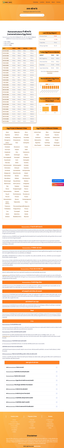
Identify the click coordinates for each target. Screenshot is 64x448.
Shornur (17, 199)
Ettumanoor (17, 147)
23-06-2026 (6, 53)
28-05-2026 (6, 116)
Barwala (48, 2)
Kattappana (26, 157)
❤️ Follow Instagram (58, 184)
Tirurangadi (17, 211)
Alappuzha (16, 132)
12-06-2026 (6, 80)
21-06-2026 (6, 58)
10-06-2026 (6, 85)
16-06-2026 (6, 70)
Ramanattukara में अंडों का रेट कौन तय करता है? (15, 376)
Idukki (26, 149)
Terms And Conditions (14, 424)
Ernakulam (7, 147)
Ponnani (17, 196)
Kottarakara (7, 168)
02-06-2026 (6, 104)
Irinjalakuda (7, 152)
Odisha (47, 140)
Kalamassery (26, 152)
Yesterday (35, 2)
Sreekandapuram (26, 199)
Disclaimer (14, 429)
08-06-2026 (6, 89)
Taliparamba (17, 202)
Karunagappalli (7, 157)
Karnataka (47, 137)
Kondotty (26, 162)
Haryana (57, 135)
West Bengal (57, 145)
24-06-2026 (6, 51)
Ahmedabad (32, 422)
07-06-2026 (6, 92)
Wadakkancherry (17, 216)
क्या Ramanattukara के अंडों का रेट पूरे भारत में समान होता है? (18, 393)
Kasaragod (16, 157)
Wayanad (26, 216)
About (53, 2)
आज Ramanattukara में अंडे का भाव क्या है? (15, 367)
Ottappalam (26, 183)
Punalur (26, 196)
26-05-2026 (6, 121)
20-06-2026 (6, 60)
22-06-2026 (6, 55)
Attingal (26, 135)
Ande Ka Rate (37, 446)
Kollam (16, 162)
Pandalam (26, 186)
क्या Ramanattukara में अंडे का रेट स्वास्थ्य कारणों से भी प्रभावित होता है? (20, 406)
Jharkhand (37, 137)
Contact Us (14, 428)
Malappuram (7, 173)
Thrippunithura (17, 208)
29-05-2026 (6, 114)
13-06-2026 (5, 77)
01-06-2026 (6, 106)
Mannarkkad (7, 175)
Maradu (17, 175)
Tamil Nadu (47, 142)
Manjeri (26, 173)
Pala (7, 186)
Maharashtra (38, 140)
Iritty (17, 152)
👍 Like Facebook (57, 180)
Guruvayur (7, 149)
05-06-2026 (6, 97)
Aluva (26, 132)
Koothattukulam (8, 165)
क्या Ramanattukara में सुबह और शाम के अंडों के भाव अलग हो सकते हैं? (20, 380)
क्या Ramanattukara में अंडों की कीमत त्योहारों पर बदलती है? (18, 402)
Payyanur (26, 191)
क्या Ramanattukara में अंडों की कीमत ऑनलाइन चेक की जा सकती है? (19, 398)
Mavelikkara (7, 178)
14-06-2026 (6, 75)
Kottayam (16, 168)
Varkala (26, 214)
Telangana (56, 142)
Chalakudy (7, 137)
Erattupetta (26, 142)
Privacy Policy (14, 426)
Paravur (26, 189)
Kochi (16, 160)
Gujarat (47, 135)
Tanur (26, 202)
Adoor (7, 132)
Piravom (7, 196)
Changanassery (17, 137)
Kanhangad (17, 154)
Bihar (47, 132)
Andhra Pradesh (38, 132)
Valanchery (17, 214)
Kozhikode (7, 170)
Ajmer (32, 424)
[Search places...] (32, 15)
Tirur (7, 211)
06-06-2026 (6, 94)
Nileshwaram (7, 183)
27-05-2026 (6, 119)
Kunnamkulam (16, 170)
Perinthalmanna (17, 194)
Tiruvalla (26, 211)
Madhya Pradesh (57, 137)
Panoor (7, 189)
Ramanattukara (7, 199)
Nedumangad (7, 181)
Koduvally (7, 162)
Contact (58, 2)
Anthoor (17, 135)
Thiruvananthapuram (18, 206)
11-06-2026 (5, 82)
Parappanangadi (17, 189)
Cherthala (26, 140)
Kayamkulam (7, 160)
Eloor (17, 142)
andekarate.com (6, 275)
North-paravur (16, 183)
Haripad (17, 149)
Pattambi (17, 191)
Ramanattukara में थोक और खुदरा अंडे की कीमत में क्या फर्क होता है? (19, 384)
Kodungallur (26, 160)
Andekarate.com (6, 336)
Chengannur (7, 140)
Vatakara (7, 216)
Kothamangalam (17, 165)
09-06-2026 (6, 87)
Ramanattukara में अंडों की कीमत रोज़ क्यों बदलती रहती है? (17, 371)
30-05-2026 (6, 111)
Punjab (56, 140)
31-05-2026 (5, 109)
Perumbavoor (26, 194)
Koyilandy (26, 168)
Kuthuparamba (26, 170)
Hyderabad (32, 428)
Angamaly (7, 135)
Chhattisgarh (56, 132)
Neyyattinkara (16, 181)
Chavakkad (26, 137)
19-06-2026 (6, 63)
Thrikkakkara (7, 208)
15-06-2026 (5, 72)
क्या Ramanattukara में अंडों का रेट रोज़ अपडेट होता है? (17, 389)
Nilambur (26, 181)
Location (42, 2)
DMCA (14, 432)
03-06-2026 (6, 102)
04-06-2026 (6, 99)
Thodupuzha (26, 206)
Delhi (38, 135)
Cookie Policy (14, 422)
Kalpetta (7, 154)
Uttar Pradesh (37, 145)
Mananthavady (17, 173)
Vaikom (7, 214)
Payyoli (7, 194)
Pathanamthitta (8, 191)
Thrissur (26, 208)
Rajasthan (37, 142)
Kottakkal (26, 165)
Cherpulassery (16, 140)
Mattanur (26, 175)
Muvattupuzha (26, 178)
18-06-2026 (6, 65)
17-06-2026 (5, 68)
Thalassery (7, 206)
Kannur (26, 154)
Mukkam (17, 178)
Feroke (26, 147)
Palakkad (17, 186)
